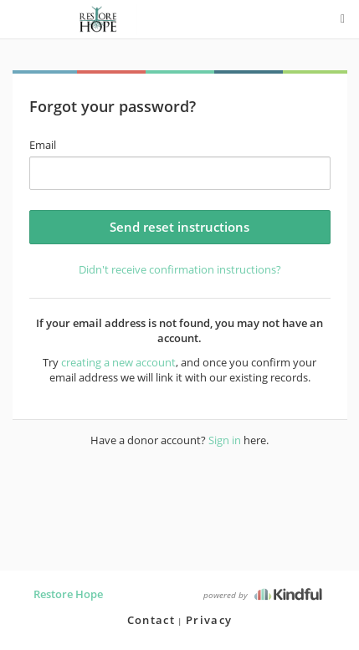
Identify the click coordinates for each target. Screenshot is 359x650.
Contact (151, 619)
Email (42, 144)
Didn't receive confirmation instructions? (180, 269)
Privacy (209, 619)
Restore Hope (68, 593)
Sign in (224, 440)
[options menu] (342, 19)
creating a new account (118, 362)
